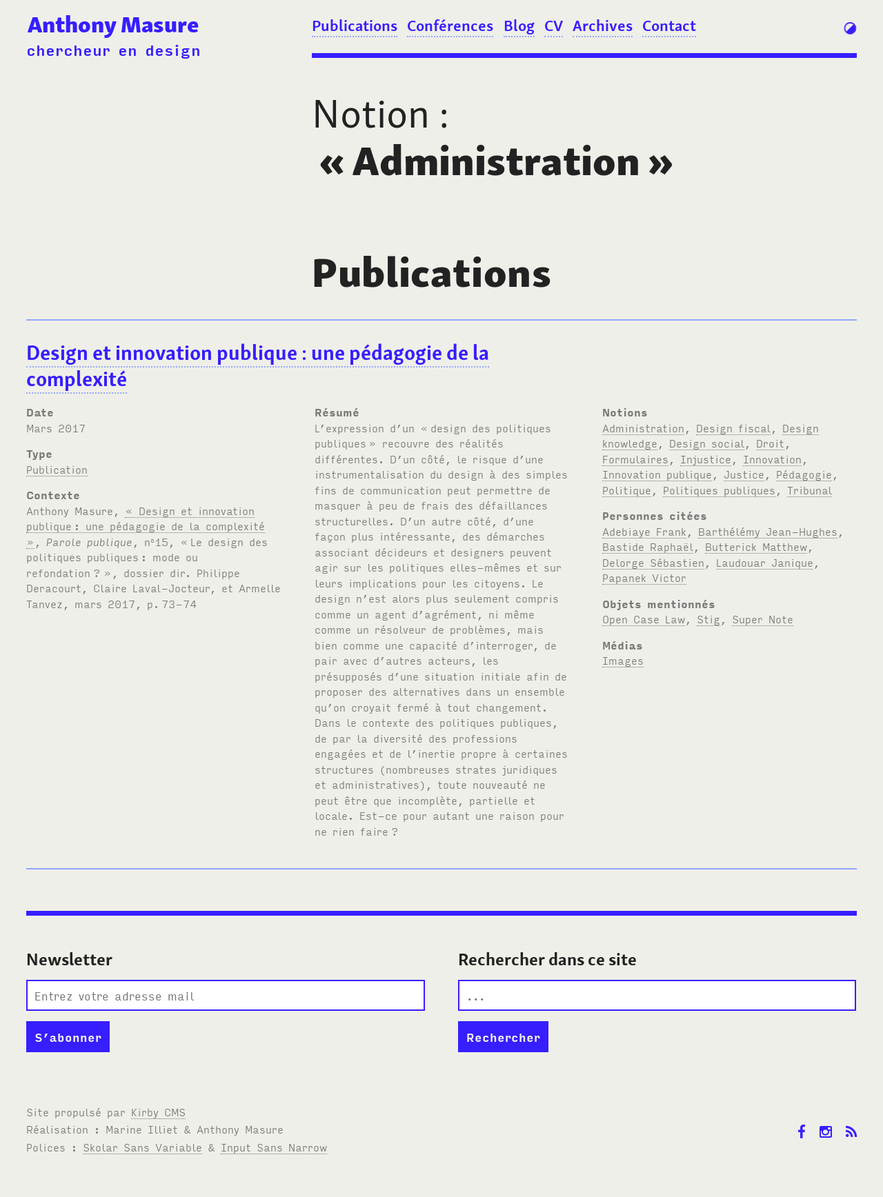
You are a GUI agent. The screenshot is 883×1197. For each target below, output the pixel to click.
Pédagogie (804, 474)
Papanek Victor (644, 577)
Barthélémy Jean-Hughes (767, 531)
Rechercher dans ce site (547, 959)
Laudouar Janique (764, 562)
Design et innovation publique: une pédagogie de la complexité (257, 366)
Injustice (705, 458)
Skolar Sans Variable (142, 1147)
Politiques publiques (719, 489)
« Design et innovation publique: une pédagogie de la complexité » (145, 525)
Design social (706, 443)
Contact (669, 25)
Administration (643, 427)
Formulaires (635, 458)
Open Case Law (643, 618)
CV (553, 25)
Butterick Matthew (756, 546)
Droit (770, 443)
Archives (603, 25)
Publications (354, 25)
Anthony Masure (113, 24)
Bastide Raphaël (647, 546)
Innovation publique (657, 474)
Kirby (158, 1111)
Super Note (762, 618)
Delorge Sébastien (653, 562)
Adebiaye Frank (644, 531)
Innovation (772, 458)
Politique (626, 489)
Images (623, 660)
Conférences (450, 25)
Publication (57, 469)
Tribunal (809, 489)
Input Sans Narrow (274, 1147)
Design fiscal (733, 427)
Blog (519, 25)
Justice (744, 474)
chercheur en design (113, 49)
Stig (708, 618)
